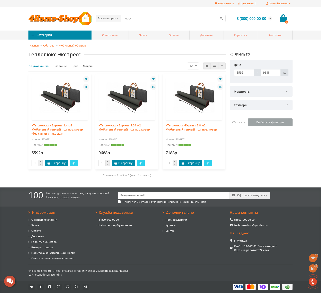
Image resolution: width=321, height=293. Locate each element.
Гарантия (240, 35)
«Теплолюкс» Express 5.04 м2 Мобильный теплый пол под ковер (124, 127)
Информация (41, 212)
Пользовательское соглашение (52, 258)
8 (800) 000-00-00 (108, 219)
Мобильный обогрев (72, 45)
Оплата (174, 35)
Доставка (206, 35)
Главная (33, 45)
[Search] (173, 18)
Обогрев (48, 45)
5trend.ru (56, 274)
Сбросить (238, 122)
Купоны (170, 225)
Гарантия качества (44, 242)
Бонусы (170, 231)
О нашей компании (44, 219)
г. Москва (240, 240)
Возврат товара (42, 247)
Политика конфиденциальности (53, 253)
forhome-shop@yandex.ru (115, 225)
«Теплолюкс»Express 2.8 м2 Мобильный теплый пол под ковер (191, 127)
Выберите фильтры (270, 122)
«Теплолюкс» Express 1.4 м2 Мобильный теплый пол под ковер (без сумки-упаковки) (57, 129)
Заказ (143, 35)
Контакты (274, 35)
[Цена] (244, 72)
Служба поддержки (114, 212)
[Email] (173, 195)
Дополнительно (178, 212)
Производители (176, 219)
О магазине (110, 35)
